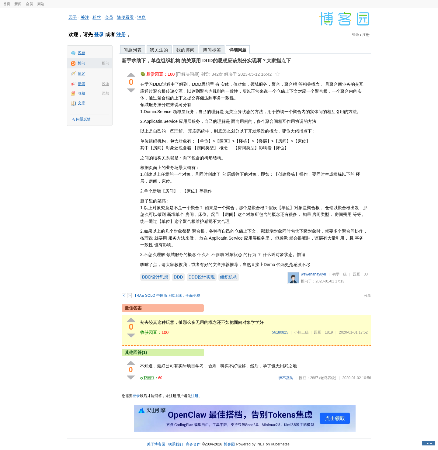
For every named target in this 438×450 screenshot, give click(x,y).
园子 (72, 17)
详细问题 (237, 49)
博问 (81, 63)
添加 (105, 93)
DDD (178, 277)
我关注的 (159, 49)
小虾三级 (301, 332)
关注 (85, 17)
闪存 (81, 53)
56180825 (280, 332)
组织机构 (228, 277)
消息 (141, 17)
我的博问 (185, 49)
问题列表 (132, 49)
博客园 (229, 444)
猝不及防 (286, 378)
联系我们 (175, 444)
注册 (121, 34)
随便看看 (125, 17)
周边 (40, 4)
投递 (105, 84)
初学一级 (339, 274)
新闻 (18, 4)
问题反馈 (83, 119)
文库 (81, 103)
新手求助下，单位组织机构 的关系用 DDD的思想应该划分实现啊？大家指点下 (206, 60)
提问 (105, 63)
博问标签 (212, 49)
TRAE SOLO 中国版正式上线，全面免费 (167, 295)
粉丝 (96, 17)
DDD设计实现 (202, 277)
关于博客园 (156, 444)
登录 (99, 34)
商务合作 (193, 444)
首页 (6, 4)
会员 (29, 4)
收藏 (81, 93)
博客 (81, 73)
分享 (367, 295)
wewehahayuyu (313, 274)
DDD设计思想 (155, 277)
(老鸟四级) (327, 378)
